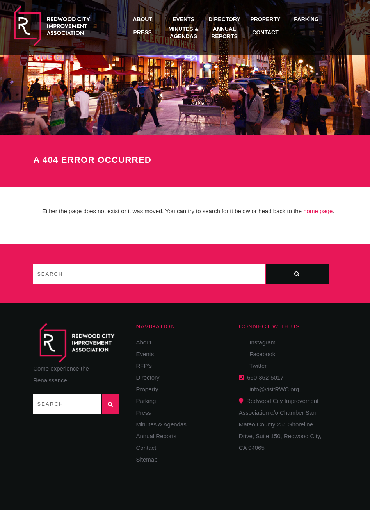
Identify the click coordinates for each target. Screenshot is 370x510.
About (142, 19)
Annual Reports (156, 436)
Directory (224, 19)
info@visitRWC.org (272, 389)
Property (266, 19)
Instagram (260, 342)
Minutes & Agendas (161, 424)
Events (183, 19)
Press (142, 32)
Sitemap (147, 459)
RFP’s (144, 365)
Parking (306, 19)
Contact (265, 32)
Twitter (256, 365)
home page (318, 211)
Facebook (260, 354)
